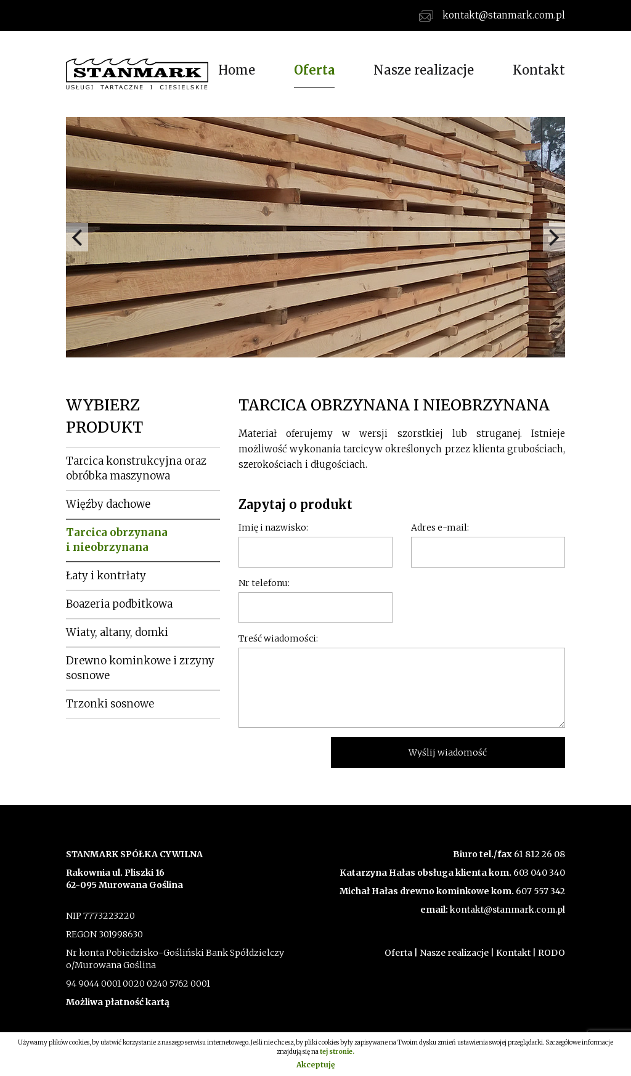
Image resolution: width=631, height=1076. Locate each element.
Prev (77, 237)
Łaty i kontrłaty (106, 575)
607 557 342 (539, 891)
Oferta (314, 70)
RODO (551, 952)
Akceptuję (315, 1064)
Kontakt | (516, 952)
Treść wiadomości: (278, 638)
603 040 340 (538, 872)
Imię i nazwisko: (273, 527)
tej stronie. (337, 1052)
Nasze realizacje (423, 70)
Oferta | (401, 952)
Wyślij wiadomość (448, 752)
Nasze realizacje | (457, 952)
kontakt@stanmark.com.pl (492, 15)
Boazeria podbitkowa (119, 604)
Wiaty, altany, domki (117, 632)
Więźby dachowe (108, 504)
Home (236, 70)
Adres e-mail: (440, 527)
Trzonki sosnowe (110, 704)
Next (554, 237)
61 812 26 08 (539, 854)
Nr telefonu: (264, 583)
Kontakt (539, 70)
